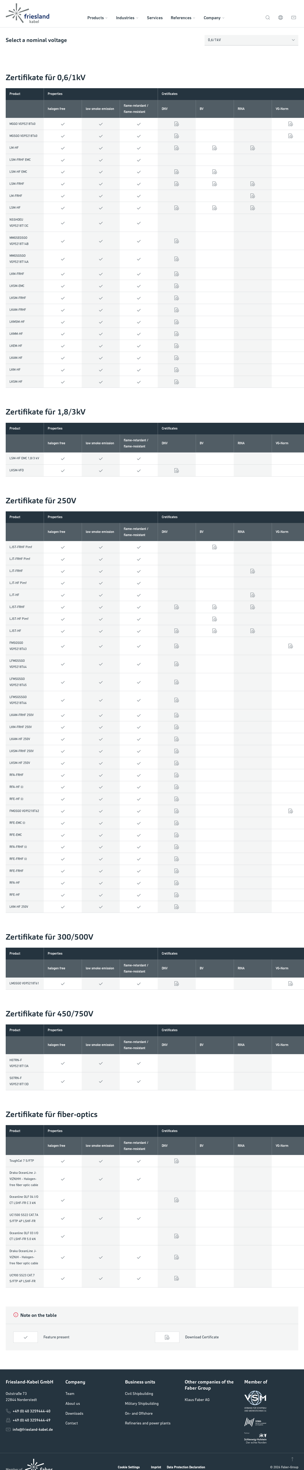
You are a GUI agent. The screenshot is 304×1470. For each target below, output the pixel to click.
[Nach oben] (292, 1459)
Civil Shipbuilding (139, 1393)
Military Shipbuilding (142, 1403)
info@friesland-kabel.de (29, 1429)
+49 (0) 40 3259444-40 (28, 1411)
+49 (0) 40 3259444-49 (28, 1420)
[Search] (267, 17)
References (183, 17)
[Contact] (293, 17)
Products (97, 17)
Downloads (74, 1413)
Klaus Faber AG (197, 1399)
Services (155, 17)
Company (214, 17)
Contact (71, 1423)
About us (72, 1403)
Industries (127, 17)
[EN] (280, 17)
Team (69, 1393)
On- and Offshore (139, 1413)
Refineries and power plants (148, 1423)
